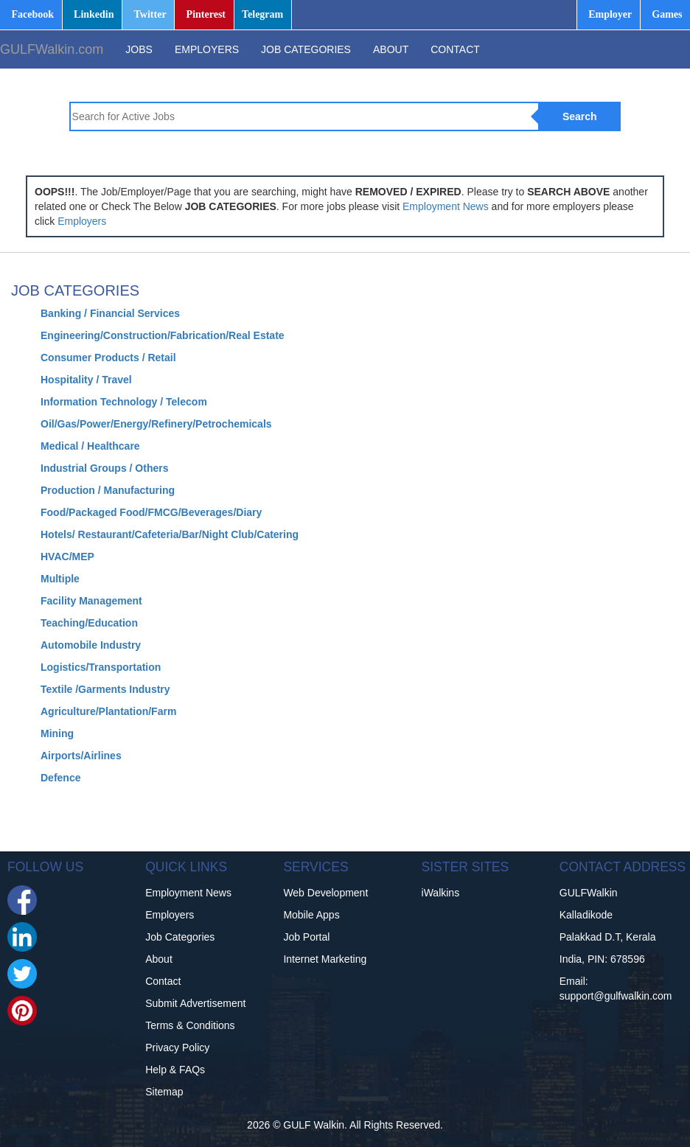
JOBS (139, 49)
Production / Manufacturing (108, 490)
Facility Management (91, 601)
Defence (60, 778)
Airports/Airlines (81, 755)
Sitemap (164, 1092)
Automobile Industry (91, 645)
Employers (82, 221)
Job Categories (180, 937)
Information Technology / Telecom (124, 402)
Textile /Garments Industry (105, 689)
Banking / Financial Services (110, 313)
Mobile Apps (311, 915)
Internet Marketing (324, 959)
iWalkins (441, 893)
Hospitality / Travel (86, 380)
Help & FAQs (175, 1069)
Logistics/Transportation (101, 667)
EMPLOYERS (207, 49)
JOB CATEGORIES (306, 49)
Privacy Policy (177, 1047)
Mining (57, 733)
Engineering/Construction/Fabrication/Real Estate (163, 335)
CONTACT (455, 49)
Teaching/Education (89, 623)
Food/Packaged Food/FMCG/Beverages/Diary (151, 512)
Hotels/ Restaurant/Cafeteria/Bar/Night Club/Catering (170, 534)
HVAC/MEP (67, 556)
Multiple (60, 579)
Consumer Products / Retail (108, 357)
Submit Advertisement (195, 1003)
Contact (163, 981)
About (158, 959)
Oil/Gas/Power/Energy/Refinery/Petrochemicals (156, 424)
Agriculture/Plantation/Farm (108, 711)
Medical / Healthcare (90, 446)
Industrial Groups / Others (104, 468)
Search (579, 116)
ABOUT (390, 49)
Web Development (325, 893)
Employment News (445, 206)
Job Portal (306, 937)
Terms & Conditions (189, 1025)
